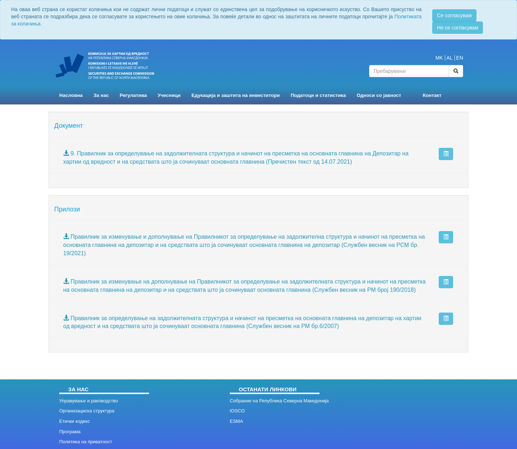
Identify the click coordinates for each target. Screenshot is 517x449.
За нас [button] (101, 95)
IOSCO (237, 410)
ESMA (236, 421)
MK (439, 58)
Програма (69, 431)
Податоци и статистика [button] (318, 95)
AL (450, 58)
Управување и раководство (88, 400)
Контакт (432, 95)
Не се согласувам (457, 28)
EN (459, 58)
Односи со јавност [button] (379, 95)
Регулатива (133, 95)
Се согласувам (454, 15)
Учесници (169, 95)
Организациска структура (86, 410)
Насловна (71, 95)
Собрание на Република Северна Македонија (279, 400)
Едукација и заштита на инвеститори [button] (235, 95)
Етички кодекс (74, 421)
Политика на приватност (85, 441)
